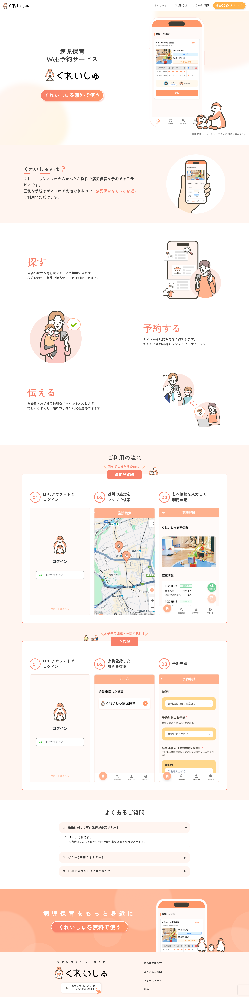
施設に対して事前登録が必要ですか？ (91, 827)
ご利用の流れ (181, 5)
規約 (146, 989)
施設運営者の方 (153, 963)
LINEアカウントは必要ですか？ (87, 871)
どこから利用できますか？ (83, 857)
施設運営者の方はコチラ (229, 5)
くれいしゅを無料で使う (72, 95)
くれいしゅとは (160, 5)
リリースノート (153, 981)
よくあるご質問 (201, 5)
